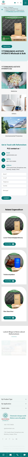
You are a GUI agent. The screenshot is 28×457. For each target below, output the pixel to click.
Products (11, 7)
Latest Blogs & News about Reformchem (14, 333)
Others (14, 114)
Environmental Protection (14, 136)
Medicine (14, 91)
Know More (9, 244)
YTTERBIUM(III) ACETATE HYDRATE (14, 11)
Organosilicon (20, 10)
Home (5, 7)
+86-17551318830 (11, 161)
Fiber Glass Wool (8, 311)
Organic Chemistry (10, 10)
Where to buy (6, 46)
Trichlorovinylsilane (9, 274)
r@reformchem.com (11, 155)
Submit (6, 198)
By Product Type (14, 400)
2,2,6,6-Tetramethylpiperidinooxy (13, 237)
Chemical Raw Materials (11, 9)
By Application (14, 404)
